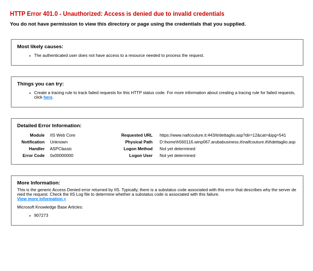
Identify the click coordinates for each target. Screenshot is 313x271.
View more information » (41, 198)
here (47, 97)
